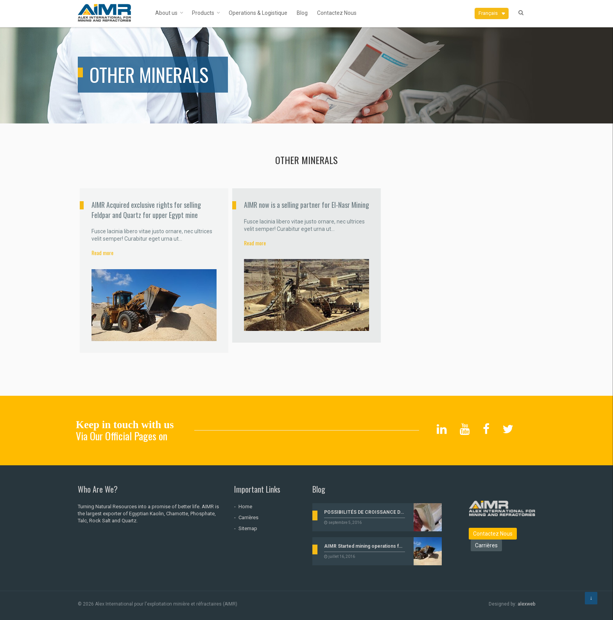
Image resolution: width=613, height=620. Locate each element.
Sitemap (247, 528)
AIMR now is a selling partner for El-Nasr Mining (306, 205)
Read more (102, 252)
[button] (492, 13)
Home (245, 506)
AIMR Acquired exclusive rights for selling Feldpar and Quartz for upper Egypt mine (146, 210)
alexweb (526, 604)
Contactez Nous (493, 534)
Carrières (248, 517)
